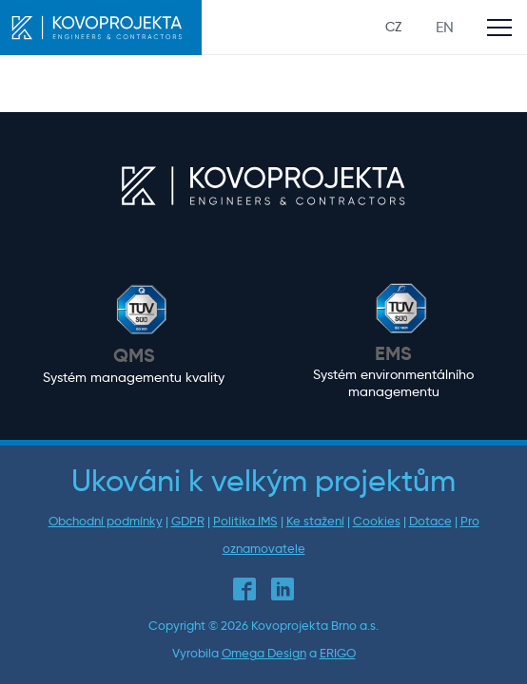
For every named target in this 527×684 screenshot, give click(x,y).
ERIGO (338, 653)
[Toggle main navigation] (499, 28)
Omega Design (264, 653)
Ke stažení (315, 521)
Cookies (376, 521)
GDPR (188, 521)
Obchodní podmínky (106, 521)
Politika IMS (245, 521)
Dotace (430, 521)
